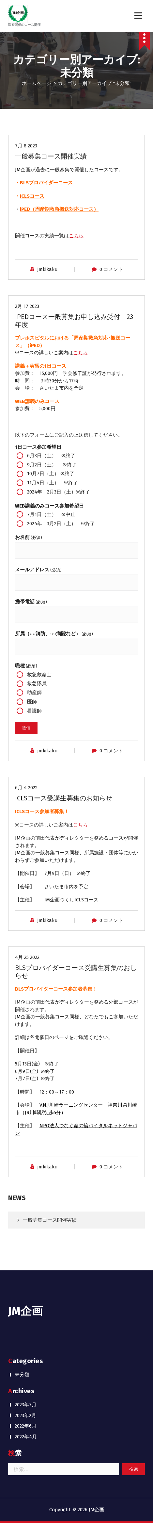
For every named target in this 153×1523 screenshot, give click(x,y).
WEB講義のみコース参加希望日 (49, 506)
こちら (76, 236)
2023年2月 (25, 1415)
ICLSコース (32, 196)
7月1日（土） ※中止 (46, 514)
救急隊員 (32, 683)
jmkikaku (48, 269)
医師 (27, 701)
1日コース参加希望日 (38, 447)
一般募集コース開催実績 (51, 156)
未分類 (22, 1375)
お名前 (28, 537)
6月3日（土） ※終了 (46, 455)
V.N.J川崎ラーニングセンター (71, 1105)
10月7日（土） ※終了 (45, 474)
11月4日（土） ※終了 (47, 482)
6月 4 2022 (26, 788)
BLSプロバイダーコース (46, 183)
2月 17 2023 (27, 306)
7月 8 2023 (26, 146)
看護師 (29, 711)
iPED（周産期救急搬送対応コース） (59, 209)
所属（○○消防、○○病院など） (54, 634)
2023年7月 (26, 1405)
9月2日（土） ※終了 (47, 464)
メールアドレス (38, 570)
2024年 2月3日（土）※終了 (53, 492)
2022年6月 (26, 1426)
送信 (26, 727)
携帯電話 (31, 602)
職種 (26, 666)
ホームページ (36, 83)
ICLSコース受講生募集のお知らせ (63, 798)
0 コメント (111, 269)
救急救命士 (34, 674)
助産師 (29, 692)
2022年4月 (26, 1437)
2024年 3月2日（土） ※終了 (56, 523)
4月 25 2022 (27, 957)
